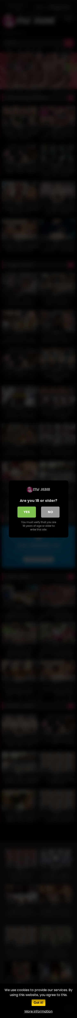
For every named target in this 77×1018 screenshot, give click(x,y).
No (50, 512)
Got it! (38, 1002)
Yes (27, 512)
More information (38, 1011)
